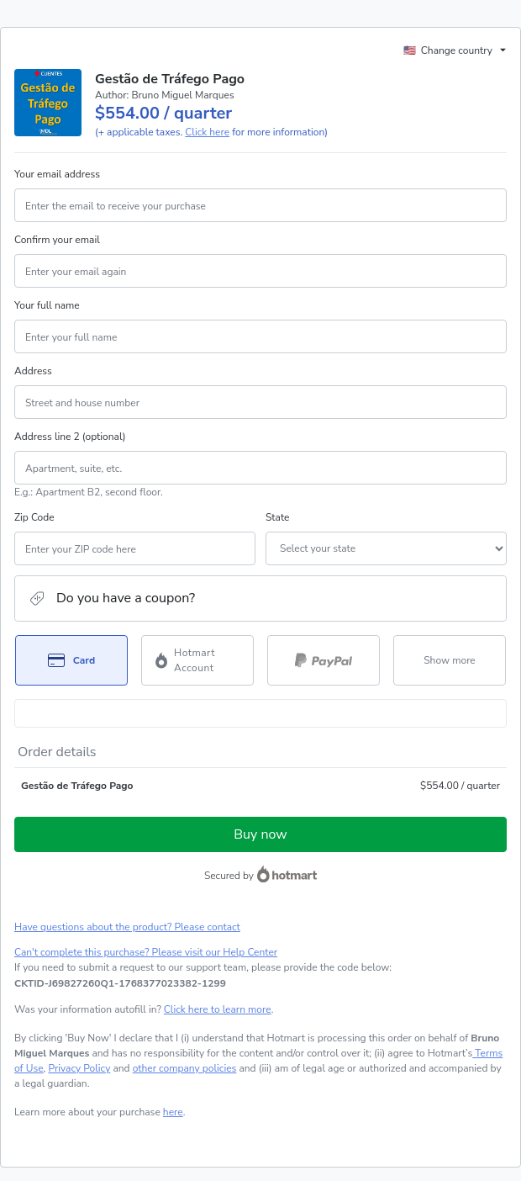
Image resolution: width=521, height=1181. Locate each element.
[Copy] (120, 983)
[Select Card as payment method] (71, 660)
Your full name (47, 305)
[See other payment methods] (449, 660)
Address (33, 371)
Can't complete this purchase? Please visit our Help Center (145, 952)
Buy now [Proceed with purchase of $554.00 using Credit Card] (260, 834)
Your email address (57, 174)
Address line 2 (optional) (70, 436)
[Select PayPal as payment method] (323, 660)
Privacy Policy (79, 1068)
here (173, 1112)
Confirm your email (57, 239)
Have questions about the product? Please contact (127, 927)
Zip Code (34, 517)
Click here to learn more (217, 1009)
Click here (207, 132)
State (277, 517)
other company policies (185, 1068)
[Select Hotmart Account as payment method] (197, 660)
